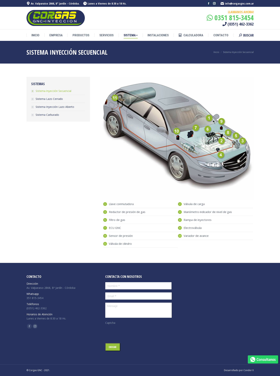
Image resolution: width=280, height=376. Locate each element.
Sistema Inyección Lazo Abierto (55, 107)
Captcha (110, 323)
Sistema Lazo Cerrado (49, 99)
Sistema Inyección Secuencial (53, 91)
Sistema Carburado (47, 115)
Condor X (248, 370)
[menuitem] (35, 35)
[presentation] (134, 333)
